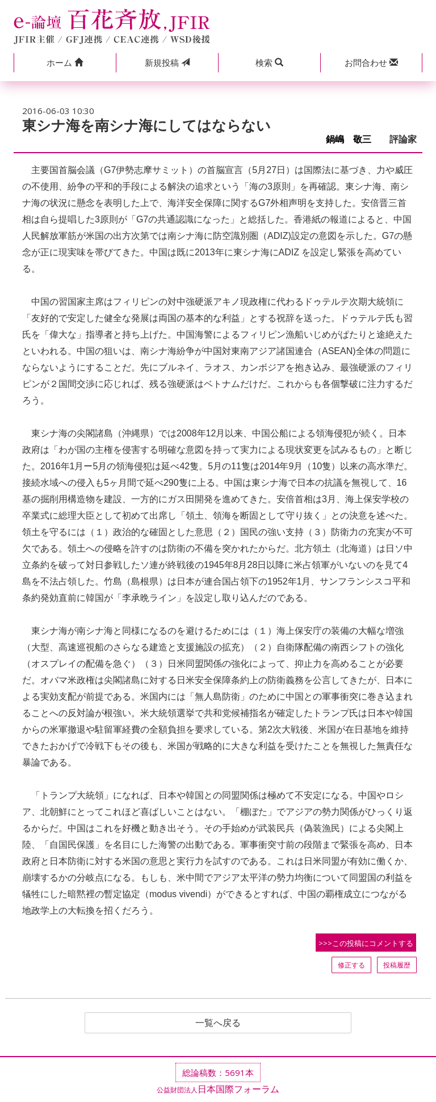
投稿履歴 (396, 965)
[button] (65, 63)
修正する (351, 965)
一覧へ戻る (218, 1023)
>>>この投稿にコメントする (365, 943)
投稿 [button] (167, 62)
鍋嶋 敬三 (353, 139)
